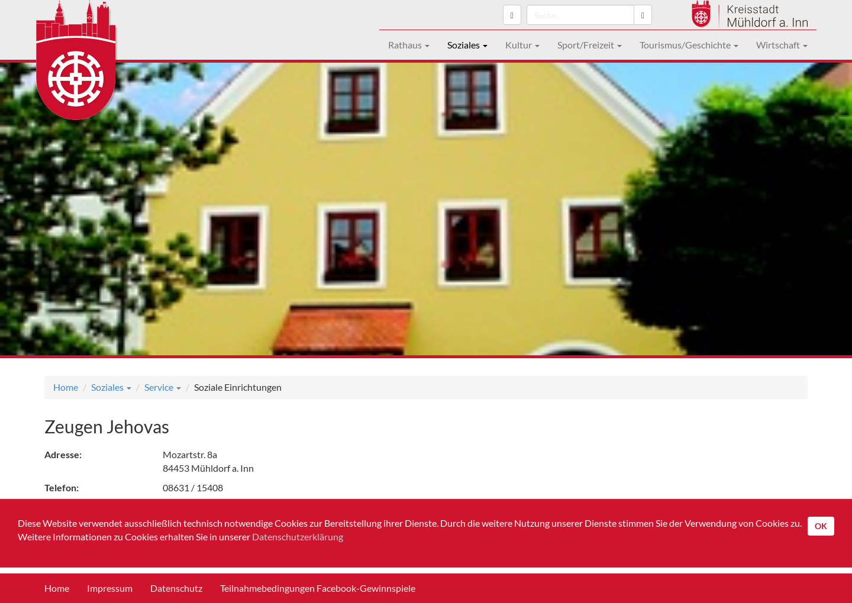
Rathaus (409, 44)
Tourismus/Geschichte (689, 44)
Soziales (467, 44)
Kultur (522, 44)
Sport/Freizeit (589, 44)
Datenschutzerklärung (297, 536)
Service (162, 387)
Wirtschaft (782, 44)
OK (821, 526)
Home (65, 387)
